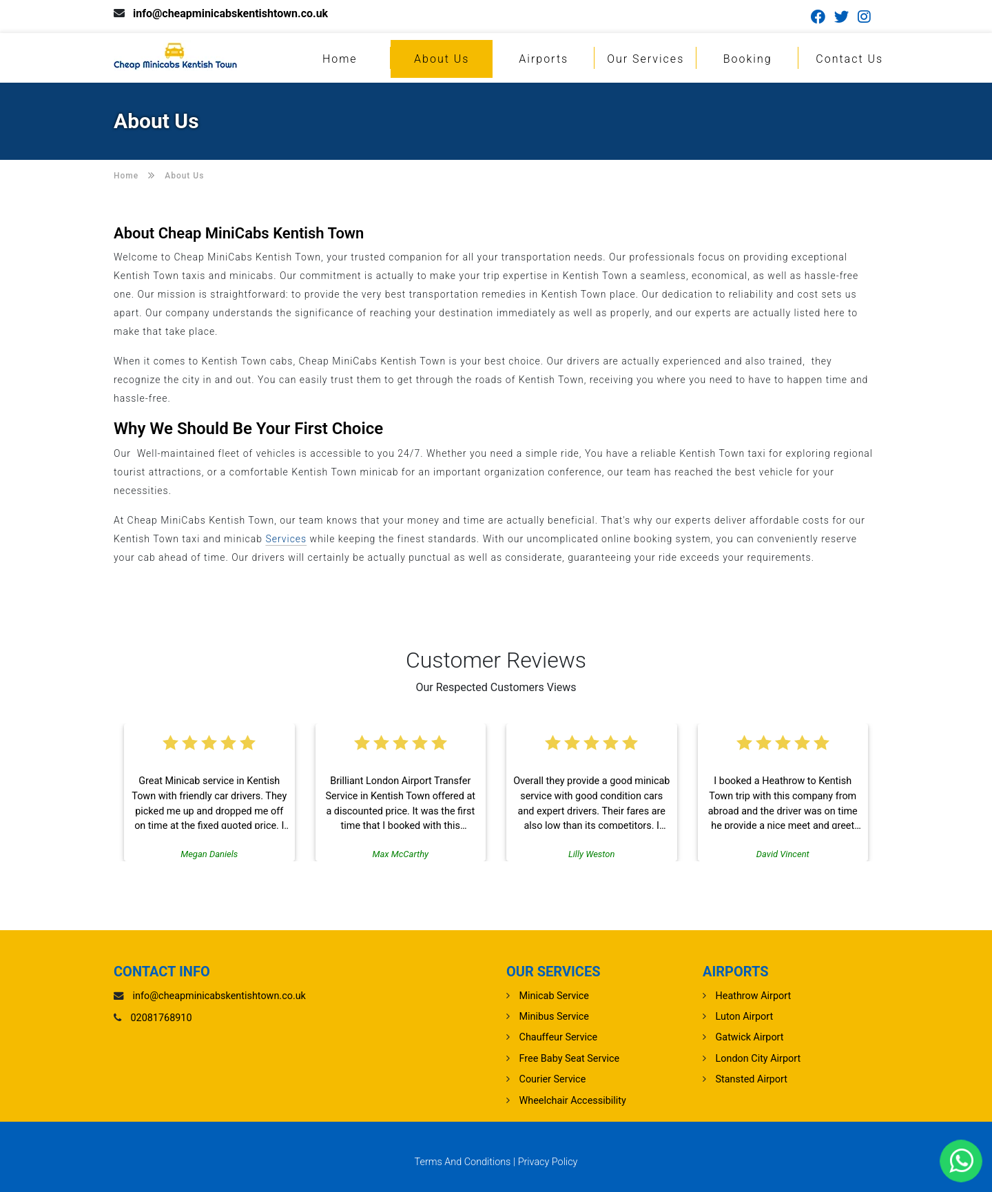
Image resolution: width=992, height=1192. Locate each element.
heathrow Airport (754, 996)
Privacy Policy (548, 1162)
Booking (747, 58)
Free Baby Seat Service (569, 1059)
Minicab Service (554, 996)
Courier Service (552, 1079)
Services (286, 538)
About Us (441, 58)
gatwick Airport (750, 1037)
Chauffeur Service (558, 1037)
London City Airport (758, 1059)
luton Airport (745, 1017)
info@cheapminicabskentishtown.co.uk (230, 13)
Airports (543, 58)
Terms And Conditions (463, 1162)
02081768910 (161, 1018)
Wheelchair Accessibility (572, 1101)
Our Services (645, 58)
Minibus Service (554, 1017)
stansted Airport (751, 1079)
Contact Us (849, 58)
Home (340, 58)
